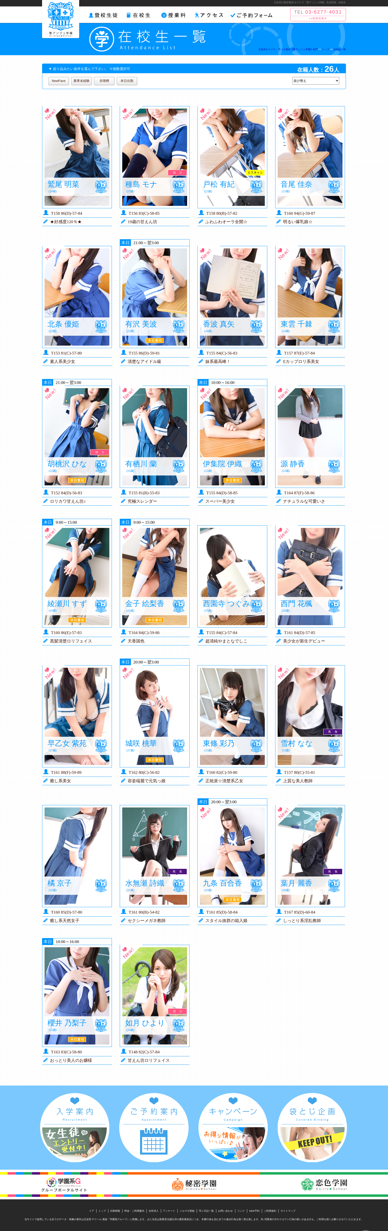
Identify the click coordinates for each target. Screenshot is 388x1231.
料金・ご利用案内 (134, 1210)
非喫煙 (104, 81)
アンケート (169, 1210)
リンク (241, 1210)
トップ (102, 1210)
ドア (91, 1210)
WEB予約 (254, 1210)
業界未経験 (81, 81)
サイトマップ (288, 1210)
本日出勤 (127, 81)
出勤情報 (115, 1210)
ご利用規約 (270, 1210)
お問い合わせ (225, 1210)
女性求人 (154, 1210)
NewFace (59, 81)
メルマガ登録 (187, 1210)
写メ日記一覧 (206, 1210)
